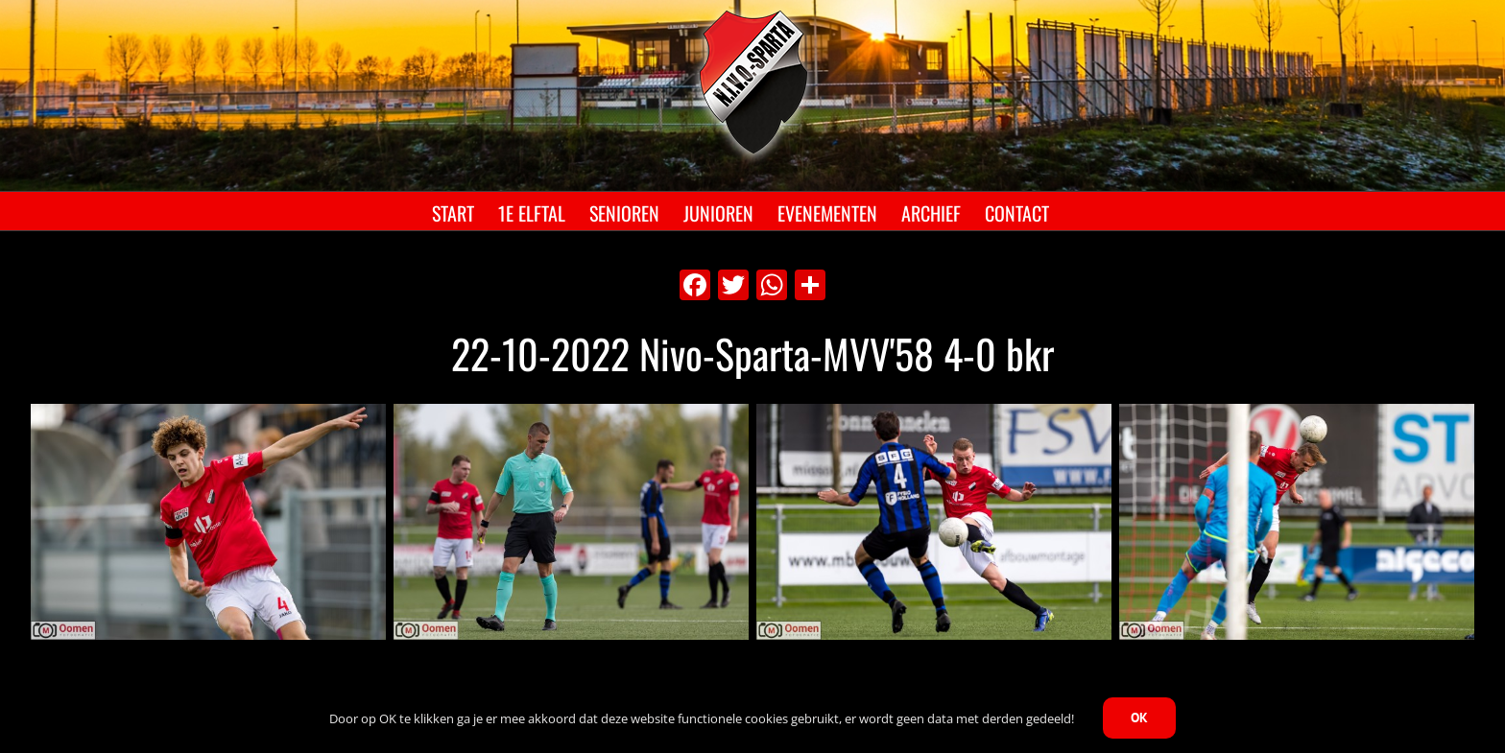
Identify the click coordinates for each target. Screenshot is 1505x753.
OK (1139, 717)
